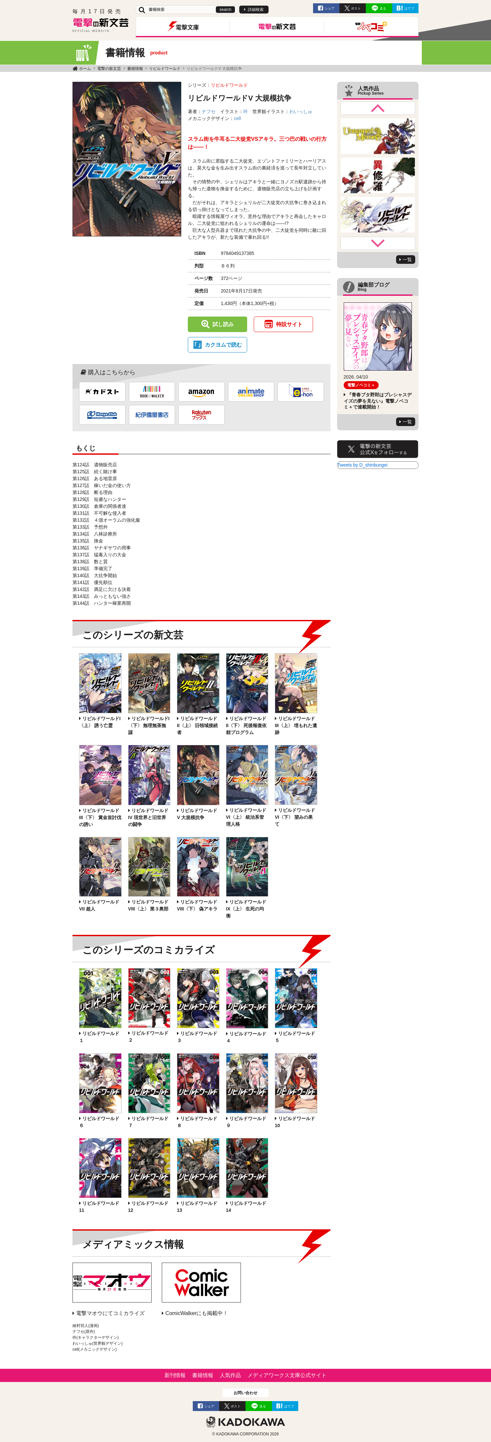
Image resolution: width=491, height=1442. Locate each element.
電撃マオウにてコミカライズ (110, 1313)
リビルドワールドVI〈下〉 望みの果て (295, 817)
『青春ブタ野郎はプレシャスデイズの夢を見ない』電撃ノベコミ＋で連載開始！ (378, 400)
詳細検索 (256, 9)
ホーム (85, 68)
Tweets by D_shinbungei (362, 465)
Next (378, 243)
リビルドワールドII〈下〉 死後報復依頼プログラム (246, 725)
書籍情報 (135, 68)
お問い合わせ (245, 1393)
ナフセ (209, 111)
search (225, 9)
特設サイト (289, 324)
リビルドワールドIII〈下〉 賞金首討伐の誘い (100, 817)
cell (237, 118)
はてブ (409, 8)
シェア (329, 8)
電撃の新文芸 (109, 68)
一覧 (407, 259)
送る (383, 8)
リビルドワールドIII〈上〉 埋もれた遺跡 (296, 725)
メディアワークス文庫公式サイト (287, 1375)
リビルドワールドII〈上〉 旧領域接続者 (197, 725)
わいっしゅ (300, 111)
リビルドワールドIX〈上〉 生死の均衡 (246, 908)
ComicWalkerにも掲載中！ (196, 1313)
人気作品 (230, 1375)
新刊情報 (175, 1375)
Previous (378, 108)
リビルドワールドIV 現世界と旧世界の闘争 (148, 817)
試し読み (223, 324)
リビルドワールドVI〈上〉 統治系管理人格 (246, 817)
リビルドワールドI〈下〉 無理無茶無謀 (149, 725)
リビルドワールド (165, 68)
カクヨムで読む (223, 345)
